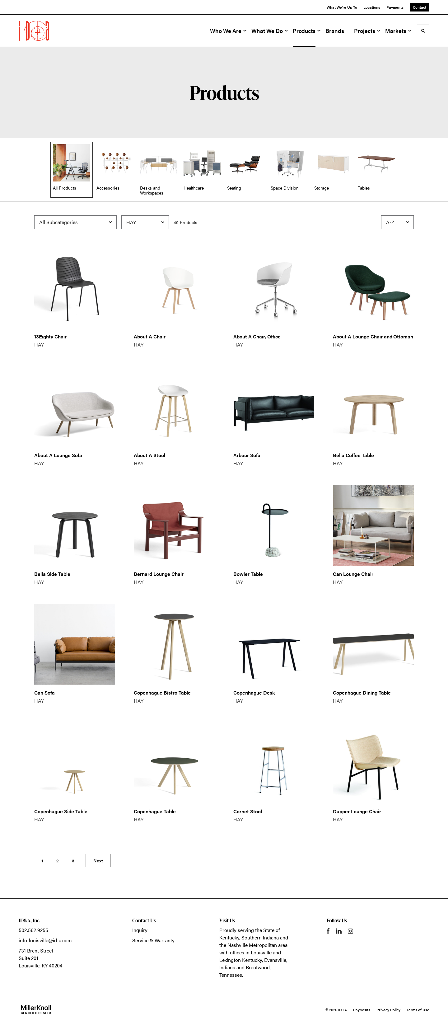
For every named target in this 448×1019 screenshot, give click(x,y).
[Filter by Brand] (145, 222)
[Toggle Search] (423, 31)
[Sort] (397, 222)
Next (98, 860)
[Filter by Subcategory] (75, 222)
